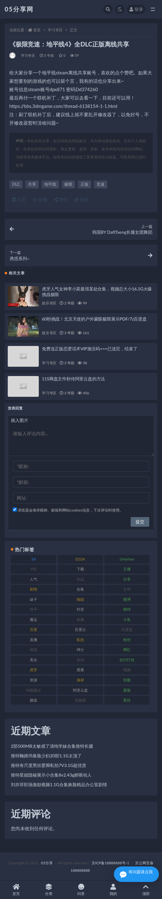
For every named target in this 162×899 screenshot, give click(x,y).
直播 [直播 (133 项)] (33, 639)
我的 (113, 890)
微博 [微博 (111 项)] (127, 599)
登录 (136, 9)
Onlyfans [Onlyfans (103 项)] (127, 559)
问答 (81, 890)
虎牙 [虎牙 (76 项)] (33, 669)
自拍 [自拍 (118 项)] (80, 660)
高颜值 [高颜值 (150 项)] (80, 700)
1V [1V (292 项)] (33, 559)
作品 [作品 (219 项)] (80, 579)
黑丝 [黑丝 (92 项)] (127, 700)
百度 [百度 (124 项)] (33, 629)
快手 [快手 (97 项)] (33, 609)
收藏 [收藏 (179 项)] (80, 619)
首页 (37, 30)
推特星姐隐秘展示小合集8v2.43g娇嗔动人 (51, 774)
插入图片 (19, 420)
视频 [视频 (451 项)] (127, 669)
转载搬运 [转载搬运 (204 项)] (33, 690)
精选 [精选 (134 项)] (33, 649)
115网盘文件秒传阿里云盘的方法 (73, 378)
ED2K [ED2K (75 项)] (80, 559)
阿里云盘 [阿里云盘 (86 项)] (80, 690)
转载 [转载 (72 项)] (127, 680)
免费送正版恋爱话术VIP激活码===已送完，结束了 (89, 348)
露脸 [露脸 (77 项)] (127, 690)
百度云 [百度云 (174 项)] (80, 629)
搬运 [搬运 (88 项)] (33, 619)
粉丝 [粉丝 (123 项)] (127, 639)
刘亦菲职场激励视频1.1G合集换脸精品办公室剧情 (59, 784)
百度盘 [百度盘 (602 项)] (127, 629)
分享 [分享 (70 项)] (127, 579)
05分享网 (19, 9)
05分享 (47, 863)
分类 (48, 890)
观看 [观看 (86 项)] (80, 669)
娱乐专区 (49, 303)
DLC (16, 184)
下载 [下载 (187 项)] (80, 569)
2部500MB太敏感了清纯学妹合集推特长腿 (52, 746)
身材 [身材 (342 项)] (80, 680)
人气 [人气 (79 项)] (33, 579)
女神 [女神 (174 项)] (127, 589)
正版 (84, 184)
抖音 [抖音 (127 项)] (80, 609)
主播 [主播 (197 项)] (127, 569)
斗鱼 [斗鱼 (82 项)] (127, 619)
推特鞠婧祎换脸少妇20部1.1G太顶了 (46, 755)
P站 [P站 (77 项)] (33, 569)
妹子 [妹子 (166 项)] (33, 599)
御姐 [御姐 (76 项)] (80, 599)
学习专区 (55, 30)
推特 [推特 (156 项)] (127, 609)
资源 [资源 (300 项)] (33, 680)
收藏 (39, 199)
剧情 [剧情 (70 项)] (33, 589)
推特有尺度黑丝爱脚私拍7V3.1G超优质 (48, 765)
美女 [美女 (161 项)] (33, 660)
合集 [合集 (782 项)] (80, 589)
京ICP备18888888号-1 (110, 863)
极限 (68, 184)
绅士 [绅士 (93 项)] (80, 649)
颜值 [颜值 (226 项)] (33, 700)
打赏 (19, 199)
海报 (61, 199)
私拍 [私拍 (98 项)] (80, 639)
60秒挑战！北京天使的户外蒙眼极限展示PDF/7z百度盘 (94, 318)
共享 (32, 184)
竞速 (101, 184)
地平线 (50, 184)
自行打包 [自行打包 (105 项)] (126, 660)
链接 (81, 199)
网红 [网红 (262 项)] (127, 649)
